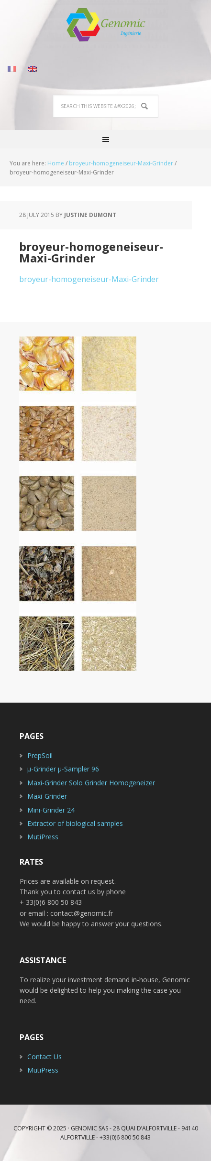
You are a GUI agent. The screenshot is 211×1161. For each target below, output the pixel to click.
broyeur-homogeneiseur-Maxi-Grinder (89, 279)
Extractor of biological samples (75, 823)
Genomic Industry (106, 24)
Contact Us (44, 1056)
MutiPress (42, 836)
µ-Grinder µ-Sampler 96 (63, 768)
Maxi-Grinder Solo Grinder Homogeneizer (91, 782)
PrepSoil (40, 755)
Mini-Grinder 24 (51, 809)
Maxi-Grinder (47, 796)
